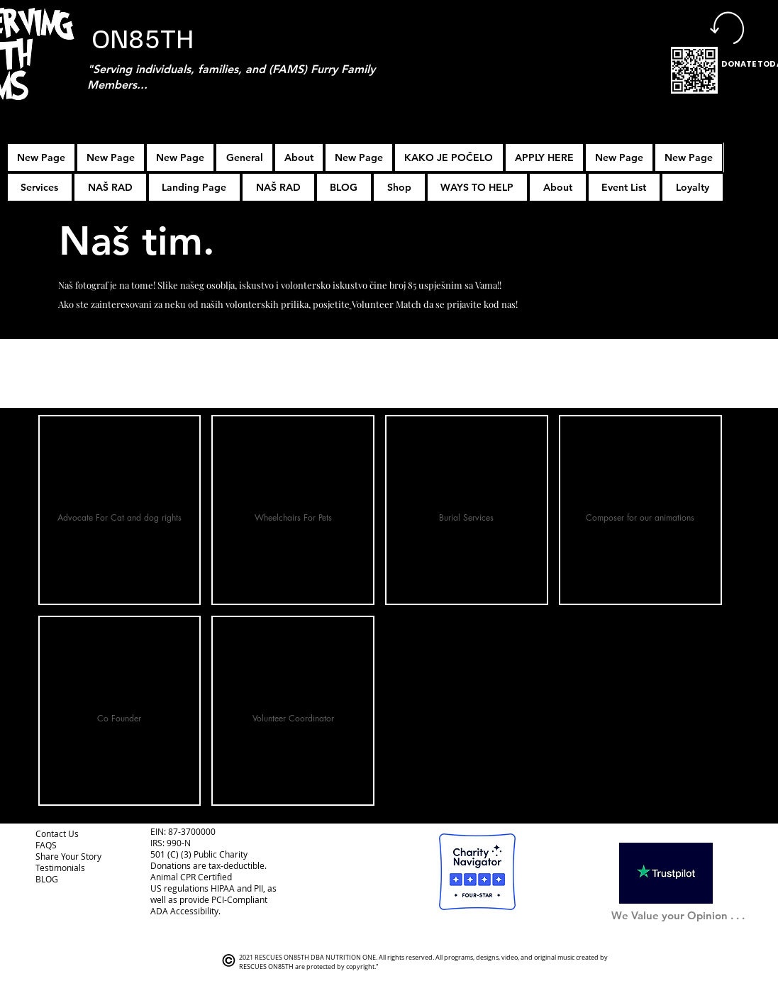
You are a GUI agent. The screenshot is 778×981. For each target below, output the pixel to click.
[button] (544, 157)
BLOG (46, 879)
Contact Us (57, 833)
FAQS (46, 844)
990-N (178, 842)
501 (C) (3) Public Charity (199, 854)
